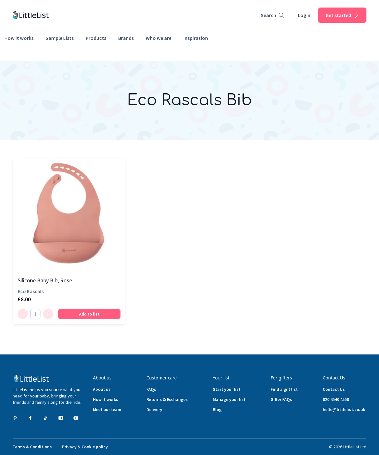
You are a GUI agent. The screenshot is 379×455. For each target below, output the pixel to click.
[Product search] (272, 15)
